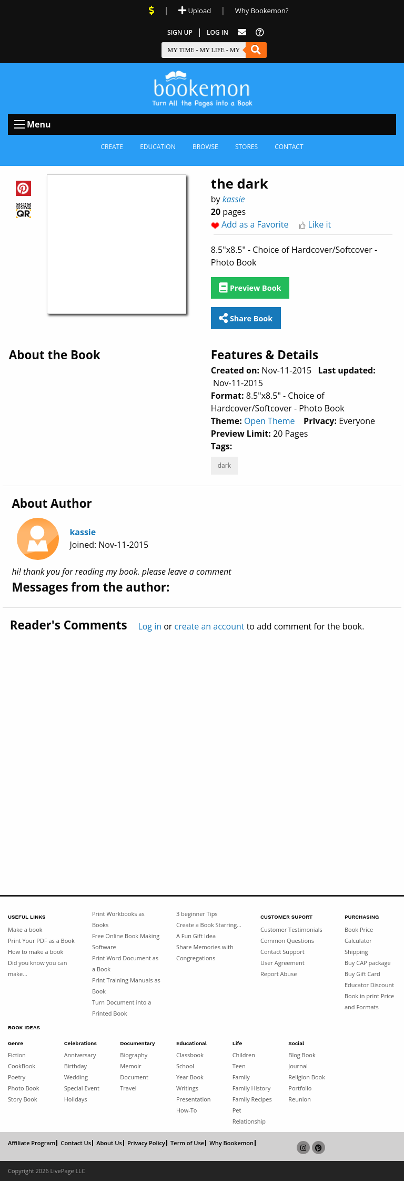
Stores (246, 146)
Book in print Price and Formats (369, 1001)
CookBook (21, 1066)
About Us (109, 1143)
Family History (252, 1088)
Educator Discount (369, 985)
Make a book (25, 929)
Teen (239, 1066)
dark (224, 465)
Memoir (130, 1066)
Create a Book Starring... (208, 925)
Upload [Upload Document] (194, 10)
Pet (237, 1110)
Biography (133, 1055)
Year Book (190, 1077)
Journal (297, 1066)
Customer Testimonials (291, 929)
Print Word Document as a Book (125, 963)
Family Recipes (252, 1099)
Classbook (190, 1055)
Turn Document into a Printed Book (121, 1007)
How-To (186, 1110)
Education (158, 146)
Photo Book (23, 1088)
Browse (205, 146)
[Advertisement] (202, 741)
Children (244, 1055)
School (185, 1066)
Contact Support (282, 952)
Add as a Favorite (255, 224)
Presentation (193, 1099)
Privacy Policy (146, 1143)
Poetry (16, 1077)
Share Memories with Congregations (205, 952)
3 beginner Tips (197, 914)
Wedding (76, 1077)
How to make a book (35, 952)
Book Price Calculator (359, 935)
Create (111, 146)
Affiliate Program (31, 1143)
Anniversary (80, 1055)
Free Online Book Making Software (125, 941)
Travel (128, 1088)
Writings (187, 1088)
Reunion (299, 1099)
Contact (289, 146)
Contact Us (75, 1143)
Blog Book (301, 1055)
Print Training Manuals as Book (126, 985)
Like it (319, 224)
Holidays (75, 1099)
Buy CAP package (368, 963)
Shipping (356, 952)
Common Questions (287, 940)
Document (134, 1077)
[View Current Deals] (151, 10)
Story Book (22, 1099)
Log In (217, 32)
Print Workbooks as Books (118, 919)
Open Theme (269, 421)
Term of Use (187, 1143)
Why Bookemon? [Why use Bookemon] (261, 10)
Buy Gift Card (362, 974)
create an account (210, 626)
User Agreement (282, 963)
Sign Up (180, 32)
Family (241, 1077)
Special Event (81, 1088)
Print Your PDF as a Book (41, 940)
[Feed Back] (242, 32)
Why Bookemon (231, 1143)
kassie (234, 199)
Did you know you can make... (37, 968)
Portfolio (299, 1088)
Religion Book (306, 1077)
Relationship (249, 1121)
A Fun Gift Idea (196, 936)
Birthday (75, 1066)
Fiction (17, 1055)
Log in (149, 626)
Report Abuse (278, 974)
